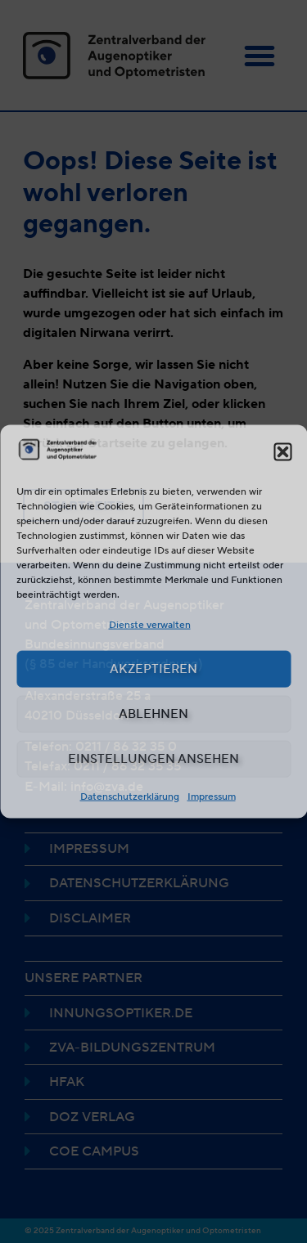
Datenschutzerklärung (129, 795)
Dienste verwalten (150, 623)
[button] (282, 452)
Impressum (211, 795)
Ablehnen (153, 714)
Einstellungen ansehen (153, 759)
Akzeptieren (153, 669)
